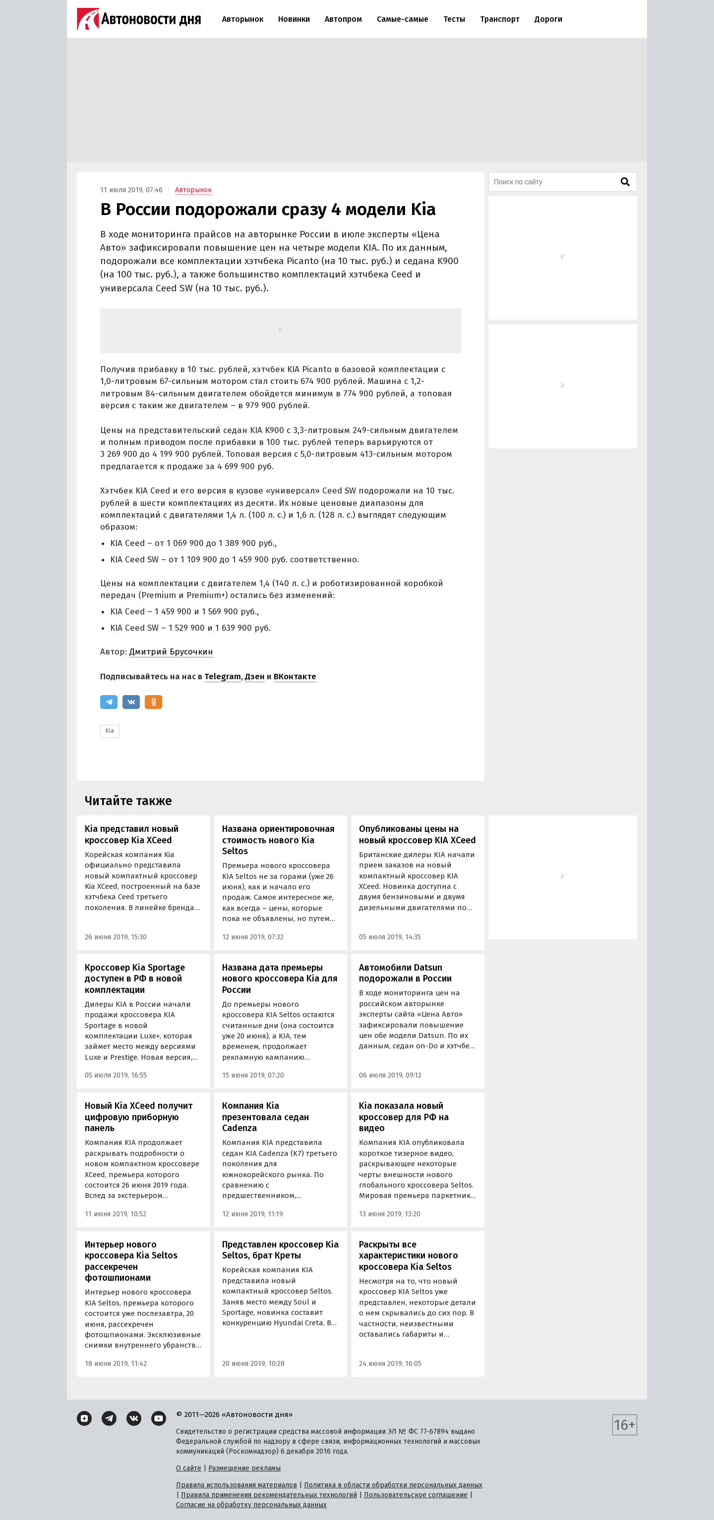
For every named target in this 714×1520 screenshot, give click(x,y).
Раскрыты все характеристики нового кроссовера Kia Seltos (408, 1255)
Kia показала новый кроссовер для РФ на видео (404, 1117)
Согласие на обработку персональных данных (251, 1505)
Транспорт (500, 19)
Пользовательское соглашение (416, 1495)
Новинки (294, 19)
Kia (110, 730)
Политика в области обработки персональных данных (393, 1485)
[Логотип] (139, 19)
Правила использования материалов (236, 1485)
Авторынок (242, 19)
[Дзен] (84, 1418)
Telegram (222, 676)
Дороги (548, 19)
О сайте (188, 1468)
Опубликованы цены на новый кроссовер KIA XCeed (417, 834)
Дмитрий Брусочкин (171, 652)
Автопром (343, 19)
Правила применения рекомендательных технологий (269, 1495)
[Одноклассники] (153, 702)
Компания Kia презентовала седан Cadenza (265, 1117)
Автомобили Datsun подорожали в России (405, 973)
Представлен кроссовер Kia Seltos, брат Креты (280, 1250)
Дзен (255, 676)
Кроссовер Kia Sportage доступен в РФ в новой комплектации (135, 978)
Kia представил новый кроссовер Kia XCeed (131, 834)
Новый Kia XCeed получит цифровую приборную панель (138, 1117)
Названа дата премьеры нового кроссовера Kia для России (280, 978)
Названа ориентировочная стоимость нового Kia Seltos (278, 840)
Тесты (454, 19)
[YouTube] (158, 1418)
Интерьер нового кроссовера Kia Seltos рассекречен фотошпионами (131, 1261)
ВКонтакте (295, 676)
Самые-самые (402, 19)
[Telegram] (109, 702)
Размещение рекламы (244, 1468)
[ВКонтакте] (131, 702)
